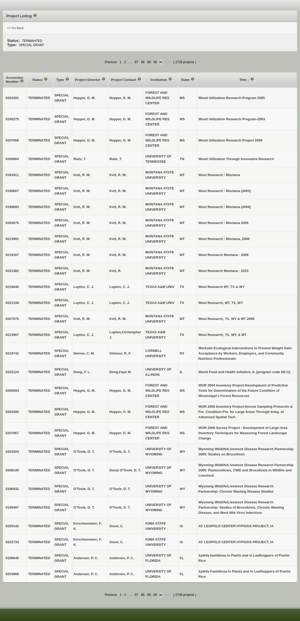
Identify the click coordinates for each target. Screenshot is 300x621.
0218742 (12, 353)
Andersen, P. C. (121, 558)
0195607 (12, 191)
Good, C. (116, 526)
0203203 (12, 452)
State (185, 80)
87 (136, 62)
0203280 (12, 412)
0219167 (12, 255)
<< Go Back (15, 28)
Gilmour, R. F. (120, 353)
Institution (159, 80)
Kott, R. (115, 271)
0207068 (12, 140)
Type (60, 80)
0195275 (12, 119)
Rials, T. (115, 159)
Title (243, 80)
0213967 (12, 335)
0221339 (12, 303)
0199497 (12, 507)
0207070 (12, 319)
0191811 (12, 175)
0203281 (12, 98)
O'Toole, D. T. (120, 452)
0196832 (12, 489)
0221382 (12, 271)
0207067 (12, 433)
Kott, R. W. (117, 175)
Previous (111, 62)
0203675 (12, 223)
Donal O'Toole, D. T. (125, 470)
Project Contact (124, 80)
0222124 (12, 372)
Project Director (88, 80)
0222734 (12, 542)
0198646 (12, 558)
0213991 (12, 239)
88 (142, 62)
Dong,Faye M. (120, 372)
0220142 (12, 526)
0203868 (12, 574)
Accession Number (14, 80)
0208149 (12, 470)
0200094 (12, 391)
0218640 (12, 287)
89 (149, 62)
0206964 (12, 159)
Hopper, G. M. (120, 98)
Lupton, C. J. (119, 287)
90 (155, 62)
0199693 (12, 207)
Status (38, 80)
